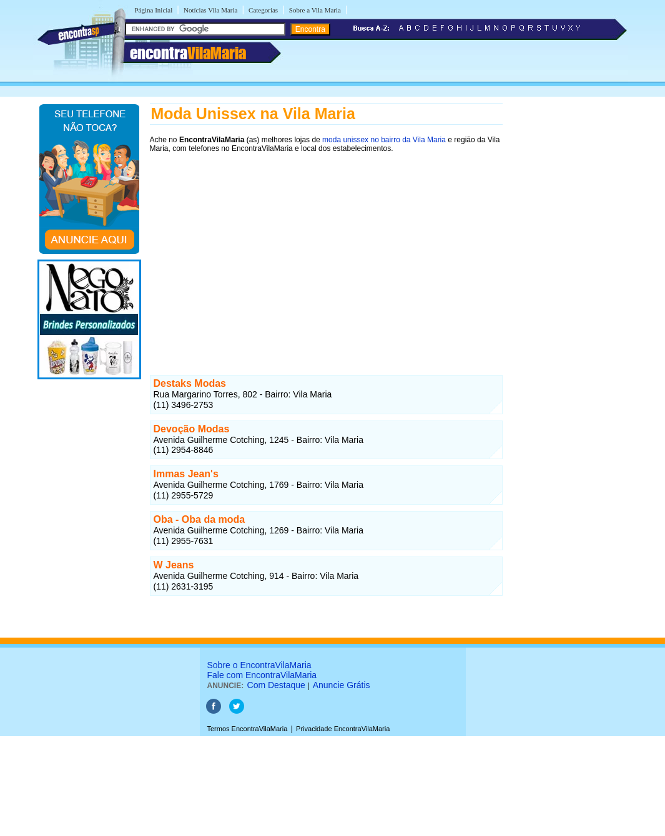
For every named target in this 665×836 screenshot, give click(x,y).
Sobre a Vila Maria (315, 10)
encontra (188, 53)
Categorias (263, 10)
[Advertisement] (326, 247)
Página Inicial (154, 10)
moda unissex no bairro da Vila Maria (384, 139)
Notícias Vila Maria (211, 10)
